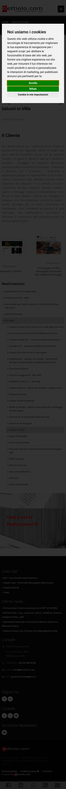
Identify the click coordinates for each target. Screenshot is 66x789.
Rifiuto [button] (33, 88)
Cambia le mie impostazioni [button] (33, 94)
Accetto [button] (33, 83)
